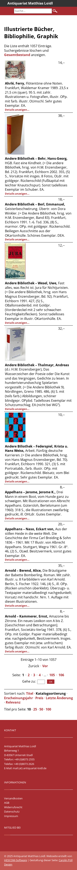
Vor (45, 666)
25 (35, 709)
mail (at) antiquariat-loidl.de (29, 768)
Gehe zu (28, 681)
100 (48, 709)
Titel (29, 693)
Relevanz (13, 702)
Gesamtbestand (17, 55)
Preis (39, 698)
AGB (6, 803)
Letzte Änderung (59, 698)
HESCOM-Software (15, 860)
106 (61, 675)
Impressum (11, 816)
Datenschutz (12, 811)
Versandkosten (13, 798)
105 (52, 675)
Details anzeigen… (17, 109)
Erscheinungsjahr (18, 698)
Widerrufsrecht (13, 807)
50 (41, 709)
